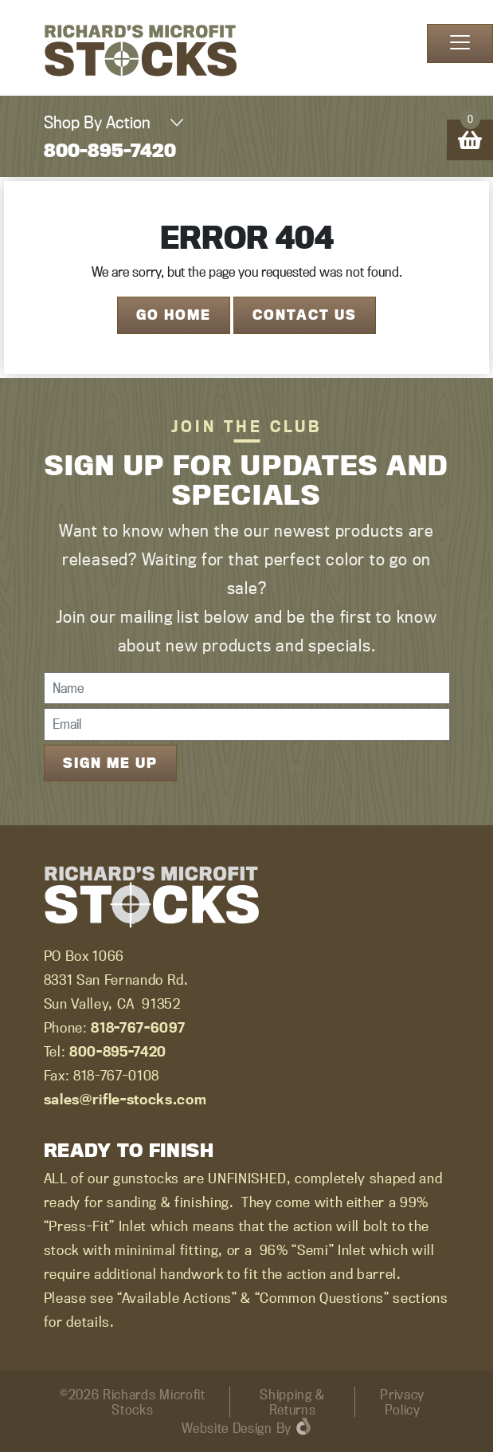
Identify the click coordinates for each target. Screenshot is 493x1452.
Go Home (173, 314)
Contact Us (304, 314)
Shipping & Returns (292, 1402)
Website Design (227, 1427)
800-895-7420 (110, 150)
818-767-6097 (138, 1027)
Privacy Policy (402, 1402)
